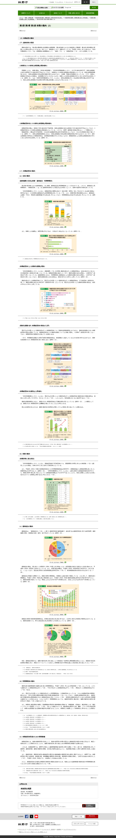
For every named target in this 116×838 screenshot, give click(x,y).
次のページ (94, 30)
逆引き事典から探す (42, 7)
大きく (94, 2)
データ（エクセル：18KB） (57, 227)
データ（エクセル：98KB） (57, 656)
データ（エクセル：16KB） (57, 254)
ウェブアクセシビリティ (69, 829)
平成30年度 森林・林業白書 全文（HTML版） (76, 17)
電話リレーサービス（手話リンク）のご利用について (33, 832)
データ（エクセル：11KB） (57, 166)
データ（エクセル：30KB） (57, 111)
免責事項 (59, 829)
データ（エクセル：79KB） (57, 562)
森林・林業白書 (29, 17)
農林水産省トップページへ (92, 816)
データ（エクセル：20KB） (57, 313)
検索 (94, 7)
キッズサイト (59, 2)
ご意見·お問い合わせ (78, 823)
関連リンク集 (78, 816)
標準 (85, 2)
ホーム (21, 17)
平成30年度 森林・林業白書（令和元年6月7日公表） (49, 17)
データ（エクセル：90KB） (57, 614)
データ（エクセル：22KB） (57, 439)
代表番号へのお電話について (52, 824)
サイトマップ (69, 2)
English (52, 2)
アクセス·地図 (91, 823)
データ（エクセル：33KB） (57, 386)
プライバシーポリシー (34, 829)
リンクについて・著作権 (48, 829)
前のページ (22, 30)
